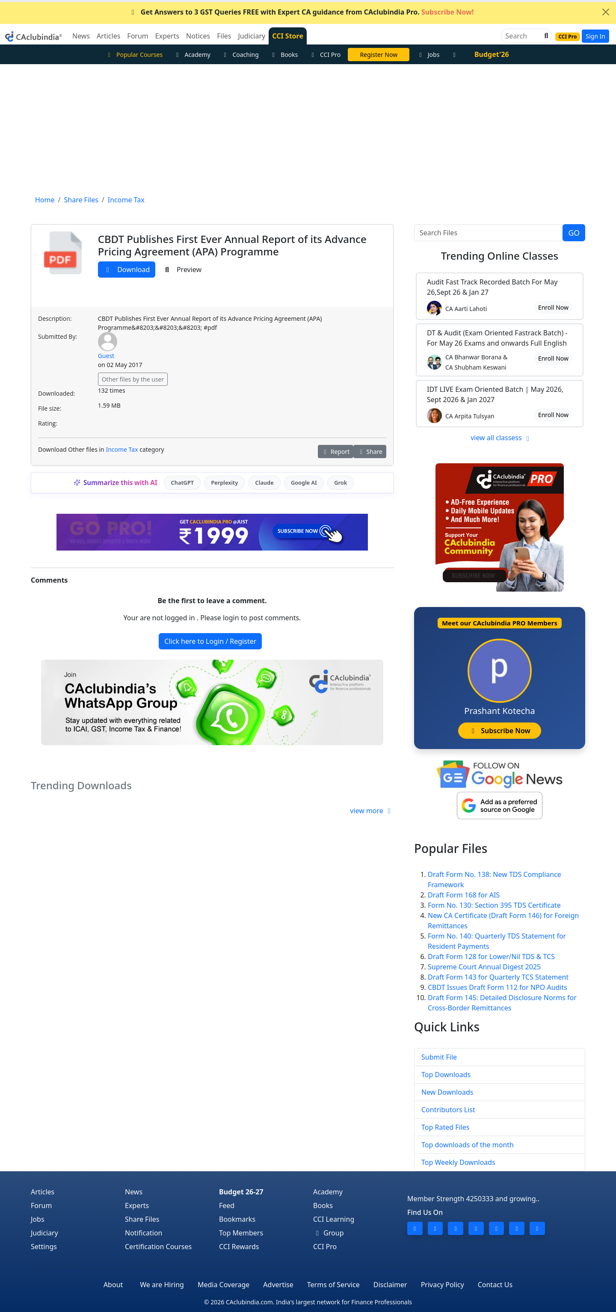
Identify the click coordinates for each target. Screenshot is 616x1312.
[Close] (605, 12)
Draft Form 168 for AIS (464, 895)
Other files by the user (133, 379)
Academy (192, 54)
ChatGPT (182, 482)
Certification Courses (158, 1246)
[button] (545, 36)
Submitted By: (57, 336)
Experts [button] (167, 36)
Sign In (595, 36)
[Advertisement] (308, 128)
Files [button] (224, 36)
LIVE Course (378, 54)
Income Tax (122, 449)
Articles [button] (108, 36)
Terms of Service (333, 1284)
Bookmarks (237, 1219)
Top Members (241, 1233)
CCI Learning (333, 1219)
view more (372, 810)
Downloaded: (56, 393)
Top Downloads (446, 1074)
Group (328, 1233)
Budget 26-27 (241, 1191)
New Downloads (447, 1092)
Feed (226, 1205)
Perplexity (224, 482)
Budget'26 (491, 54)
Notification (144, 1233)
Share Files (142, 1219)
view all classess (501, 437)
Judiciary (44, 1233)
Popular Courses (134, 54)
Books (284, 54)
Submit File (439, 1057)
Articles (42, 1191)
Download (127, 269)
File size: (49, 408)
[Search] (523, 35)
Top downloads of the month (467, 1144)
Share (369, 451)
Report (336, 451)
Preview (182, 269)
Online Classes (499, 256)
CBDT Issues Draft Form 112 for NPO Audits (497, 987)
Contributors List (448, 1109)
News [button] (81, 36)
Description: (54, 318)
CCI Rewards (239, 1246)
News (133, 1191)
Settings (44, 1246)
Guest (106, 356)
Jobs (428, 54)
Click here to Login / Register (210, 641)
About (113, 1284)
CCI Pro (325, 54)
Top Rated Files (445, 1127)
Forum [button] (137, 36)
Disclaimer (390, 1284)
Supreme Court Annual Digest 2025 (484, 966)
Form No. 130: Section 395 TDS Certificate (494, 905)
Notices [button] (198, 36)
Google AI (304, 482)
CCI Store (287, 36)
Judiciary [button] (251, 36)
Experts (137, 1205)
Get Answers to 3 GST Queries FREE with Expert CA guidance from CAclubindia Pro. (301, 12)
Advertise (278, 1284)
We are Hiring (162, 1284)
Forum (41, 1205)
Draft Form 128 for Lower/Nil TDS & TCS (491, 956)
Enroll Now (553, 307)
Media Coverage (223, 1284)
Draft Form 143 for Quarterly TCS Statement (498, 977)
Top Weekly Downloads (458, 1162)
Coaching (240, 54)
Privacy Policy (442, 1284)
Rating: (47, 423)
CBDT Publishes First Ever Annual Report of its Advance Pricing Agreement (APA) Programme (232, 245)
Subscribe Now (499, 730)
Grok (340, 482)
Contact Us (495, 1284)
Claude (264, 482)
